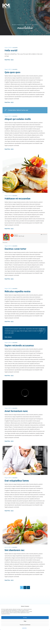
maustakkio (15, 47)
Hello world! (11, 50)
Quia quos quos (12, 72)
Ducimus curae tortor (15, 248)
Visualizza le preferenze (25, 624)
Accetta (25, 617)
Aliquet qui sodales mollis (18, 119)
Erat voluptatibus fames (17, 480)
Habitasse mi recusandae (17, 198)
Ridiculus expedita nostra (17, 291)
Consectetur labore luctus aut (16, 110)
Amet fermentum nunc (16, 411)
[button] (48, 606)
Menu (45, 5)
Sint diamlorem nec (14, 550)
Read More (7, 59)
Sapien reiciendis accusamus (19, 345)
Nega (25, 621)
